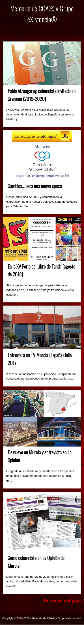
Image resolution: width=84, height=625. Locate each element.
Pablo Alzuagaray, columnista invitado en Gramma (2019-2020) (41, 94)
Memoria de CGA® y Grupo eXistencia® (56, 618)
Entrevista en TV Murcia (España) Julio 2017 (40, 358)
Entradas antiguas (63, 600)
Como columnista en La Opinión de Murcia (36, 561)
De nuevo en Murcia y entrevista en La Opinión (39, 456)
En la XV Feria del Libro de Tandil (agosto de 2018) (41, 270)
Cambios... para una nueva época (35, 185)
